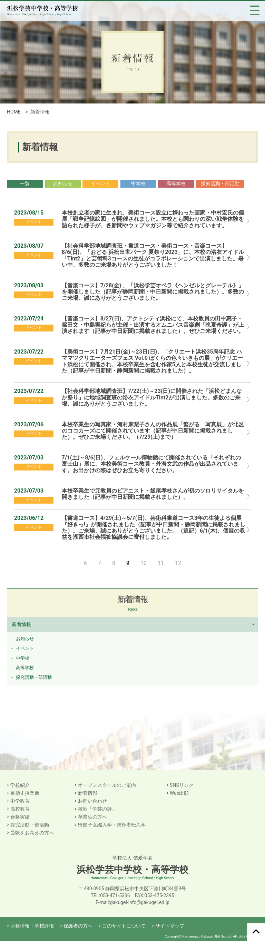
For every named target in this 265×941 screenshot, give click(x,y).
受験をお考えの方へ (32, 832)
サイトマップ (169, 926)
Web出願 (179, 793)
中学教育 (20, 801)
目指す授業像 (24, 793)
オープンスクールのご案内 (107, 785)
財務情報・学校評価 (32, 926)
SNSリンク (182, 785)
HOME (14, 112)
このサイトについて (124, 926)
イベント (100, 183)
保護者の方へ (77, 926)
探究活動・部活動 (220, 183)
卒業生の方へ (92, 817)
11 (161, 563)
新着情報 (21, 624)
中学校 (138, 183)
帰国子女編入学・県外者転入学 (112, 825)
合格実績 (20, 817)
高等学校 (176, 183)
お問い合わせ (92, 801)
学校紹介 (20, 785)
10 (143, 563)
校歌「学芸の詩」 (97, 809)
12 (178, 563)
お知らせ (62, 183)
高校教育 (20, 809)
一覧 (25, 183)
